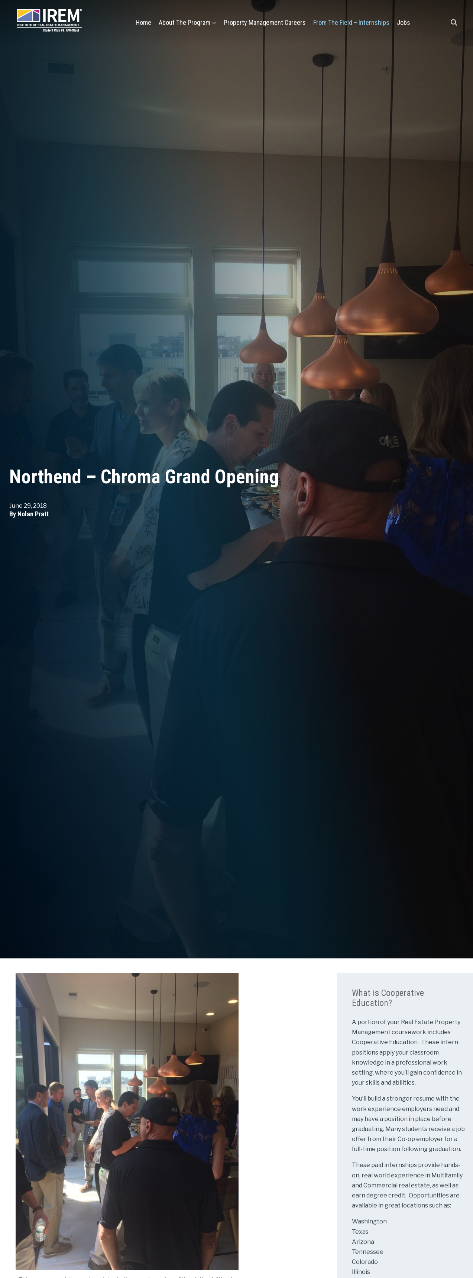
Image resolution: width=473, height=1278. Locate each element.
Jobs (403, 22)
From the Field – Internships (351, 22)
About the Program (184, 22)
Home (143, 22)
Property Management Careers (265, 22)
